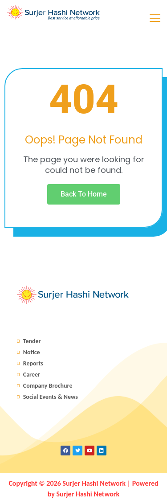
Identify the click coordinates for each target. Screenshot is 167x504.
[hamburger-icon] (155, 19)
